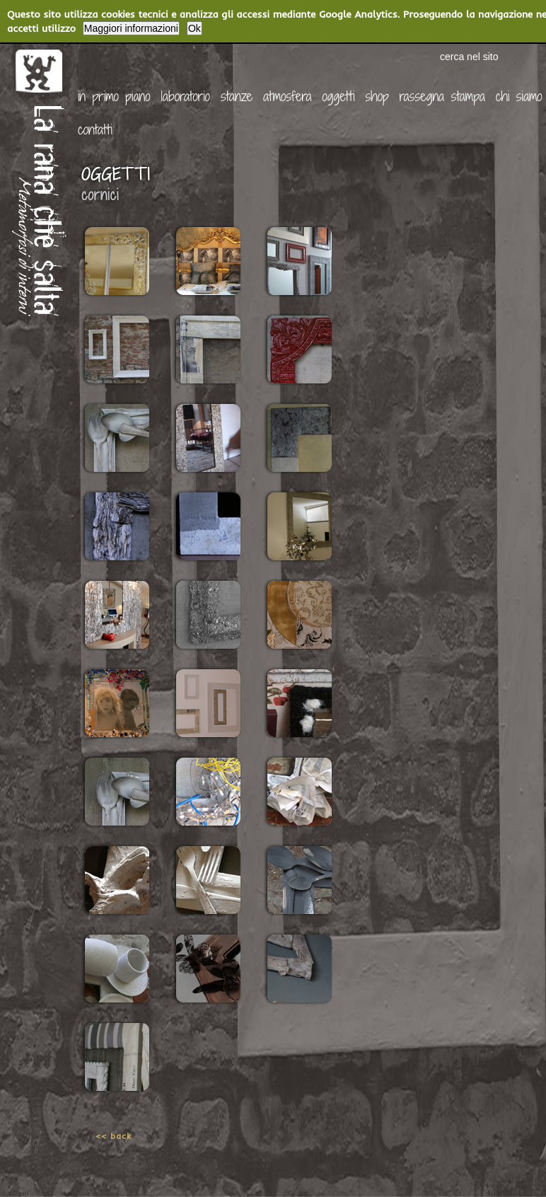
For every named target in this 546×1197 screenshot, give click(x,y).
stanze (236, 95)
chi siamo (519, 95)
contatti (95, 129)
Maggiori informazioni (131, 28)
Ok (194, 28)
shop (377, 95)
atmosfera (287, 95)
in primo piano (114, 95)
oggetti (339, 95)
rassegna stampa (442, 95)
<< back (113, 1135)
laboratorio (185, 95)
